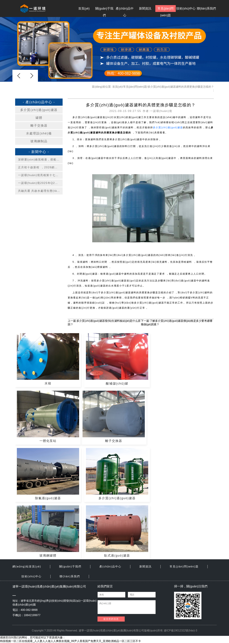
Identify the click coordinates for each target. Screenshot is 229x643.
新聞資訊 (145, 8)
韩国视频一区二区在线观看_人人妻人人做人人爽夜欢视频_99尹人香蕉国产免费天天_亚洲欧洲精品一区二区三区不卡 (70, 641)
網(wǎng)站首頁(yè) (26, 566)
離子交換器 (38, 125)
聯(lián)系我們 (206, 8)
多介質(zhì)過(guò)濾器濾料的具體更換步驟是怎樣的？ (181, 86)
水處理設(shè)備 (39, 133)
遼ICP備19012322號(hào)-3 (180, 630)
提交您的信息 (111, 619)
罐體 (39, 117)
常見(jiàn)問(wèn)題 (166, 9)
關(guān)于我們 (104, 9)
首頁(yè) (84, 8)
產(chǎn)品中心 (125, 9)
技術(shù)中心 (185, 8)
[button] (31, 75)
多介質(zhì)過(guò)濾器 (38, 110)
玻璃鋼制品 (38, 141)
